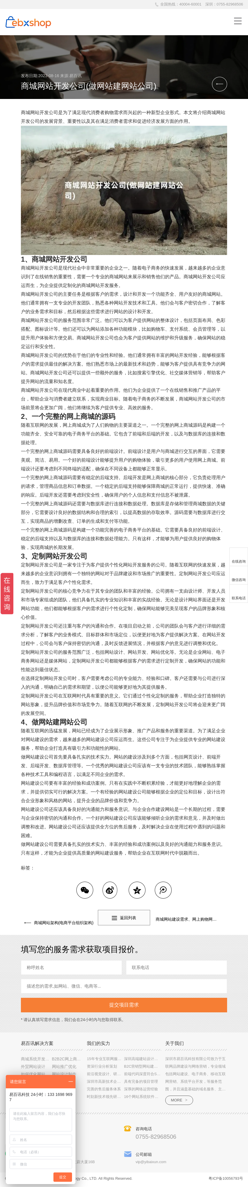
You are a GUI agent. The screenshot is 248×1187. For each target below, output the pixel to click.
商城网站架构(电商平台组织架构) (60, 919)
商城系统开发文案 (37, 1060)
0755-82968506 (230, 4)
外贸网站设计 (33, 1068)
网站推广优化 (64, 1068)
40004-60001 (190, 4)
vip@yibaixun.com (151, 1164)
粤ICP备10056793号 (226, 1180)
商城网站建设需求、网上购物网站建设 (190, 919)
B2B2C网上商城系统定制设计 (78, 1060)
